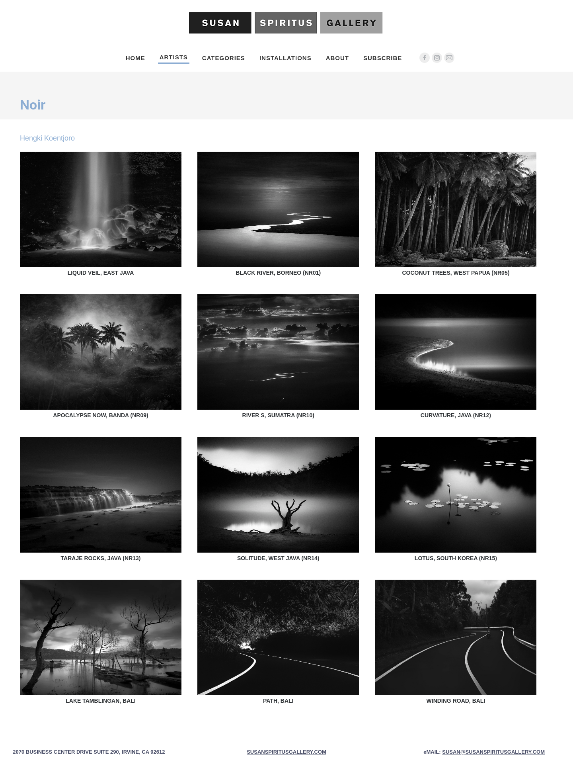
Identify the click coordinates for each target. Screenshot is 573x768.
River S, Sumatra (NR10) (278, 415)
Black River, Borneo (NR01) (278, 273)
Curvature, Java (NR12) (456, 415)
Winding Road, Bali (456, 701)
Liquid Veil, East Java (101, 273)
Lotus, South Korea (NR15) (456, 558)
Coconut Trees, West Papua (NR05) (455, 273)
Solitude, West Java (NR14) (278, 558)
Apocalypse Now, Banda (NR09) (100, 415)
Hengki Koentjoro (47, 138)
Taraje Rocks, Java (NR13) (101, 558)
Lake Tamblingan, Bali (101, 701)
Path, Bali (278, 701)
